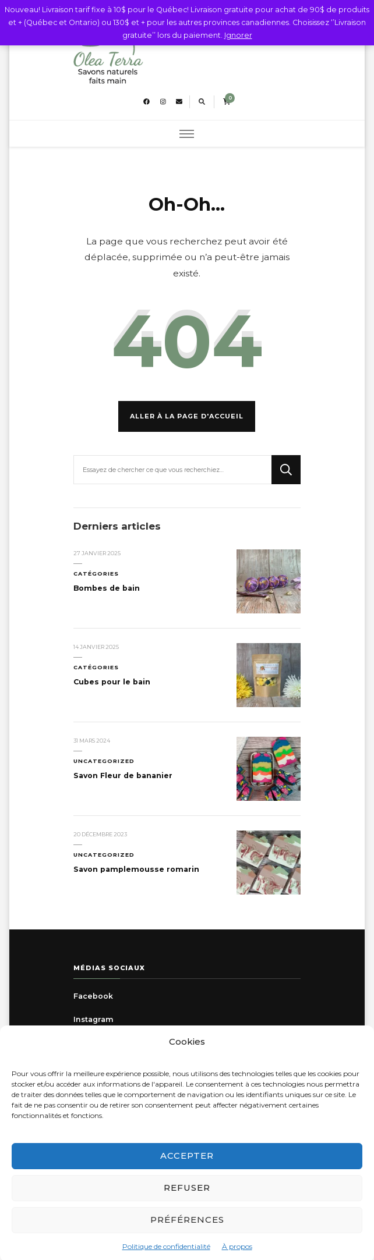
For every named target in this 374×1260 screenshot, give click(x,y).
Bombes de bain (106, 588)
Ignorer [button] (238, 35)
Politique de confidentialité (166, 1254)
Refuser (187, 1196)
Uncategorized (104, 761)
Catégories (96, 573)
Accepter (187, 1164)
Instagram (93, 1019)
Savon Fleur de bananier (122, 775)
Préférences (187, 1228)
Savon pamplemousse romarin (136, 869)
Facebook (93, 996)
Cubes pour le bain (111, 681)
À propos (237, 1254)
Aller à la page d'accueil (187, 416)
